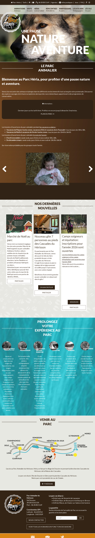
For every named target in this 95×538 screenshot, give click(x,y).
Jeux (76, 2)
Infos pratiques (66, 2)
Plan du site (78, 522)
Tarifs (25, 2)
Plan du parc (47, 109)
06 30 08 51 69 (42, 2)
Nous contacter (36, 494)
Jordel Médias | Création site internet (51, 522)
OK (80, 492)
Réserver (74, 293)
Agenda (54, 2)
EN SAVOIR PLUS (46, 279)
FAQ (82, 2)
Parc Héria (16, 2)
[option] (47, 170)
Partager (19, 272)
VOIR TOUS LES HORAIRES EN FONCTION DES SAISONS (50, 501)
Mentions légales (86, 522)
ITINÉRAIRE (47, 458)
